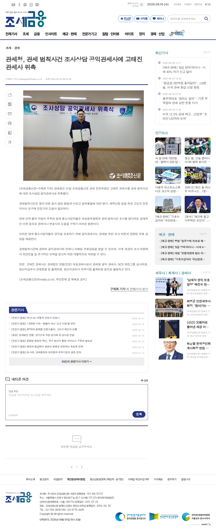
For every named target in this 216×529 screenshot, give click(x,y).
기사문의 (187, 4)
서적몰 (141, 18)
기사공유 (9, 94)
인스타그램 (31, 5)
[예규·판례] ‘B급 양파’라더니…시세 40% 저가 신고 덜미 (184, 247)
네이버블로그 (37, 5)
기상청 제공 (135, 6)
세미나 (158, 18)
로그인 (208, 4)
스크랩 (9, 132)
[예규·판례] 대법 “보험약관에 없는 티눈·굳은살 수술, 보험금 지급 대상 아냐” (184, 253)
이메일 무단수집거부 (138, 479)
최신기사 (161, 52)
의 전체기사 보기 (129, 289)
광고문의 (44, 479)
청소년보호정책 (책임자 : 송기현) (106, 479)
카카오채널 (25, 5)
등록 (139, 414)
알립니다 (185, 479)
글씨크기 (9, 142)
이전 (72, 467)
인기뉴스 (161, 132)
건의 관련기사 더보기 (77, 361)
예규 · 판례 (166, 234)
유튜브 (13, 5)
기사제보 (177, 4)
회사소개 (30, 479)
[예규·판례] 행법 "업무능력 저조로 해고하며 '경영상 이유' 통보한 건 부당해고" (184, 241)
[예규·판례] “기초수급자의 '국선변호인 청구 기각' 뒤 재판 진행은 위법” (184, 259)
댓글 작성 (13, 391)
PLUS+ (125, 18)
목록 (9, 104)
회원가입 (198, 4)
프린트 (9, 123)
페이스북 (19, 5)
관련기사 (17, 309)
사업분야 (57, 479)
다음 (82, 467)
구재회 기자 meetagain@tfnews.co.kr (23, 79)
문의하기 (171, 479)
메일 (9, 113)
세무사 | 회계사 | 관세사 (173, 272)
